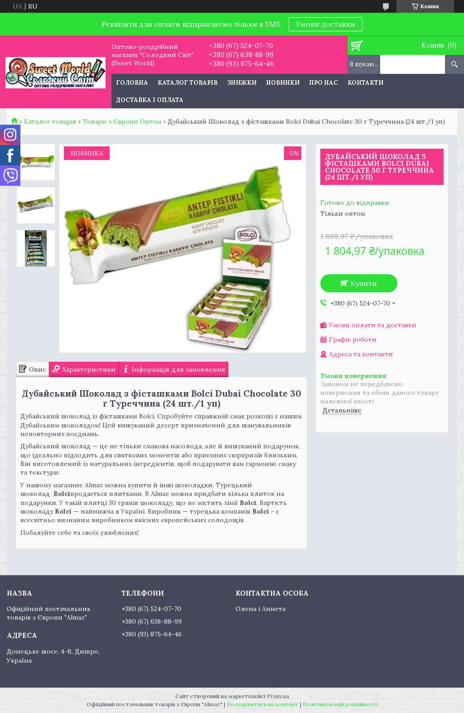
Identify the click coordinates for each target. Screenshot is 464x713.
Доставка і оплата (150, 100)
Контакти (365, 83)
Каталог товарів (188, 83)
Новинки (283, 83)
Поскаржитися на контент (263, 704)
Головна (132, 83)
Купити (363, 283)
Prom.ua (278, 696)
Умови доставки (325, 24)
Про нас (323, 83)
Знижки (241, 83)
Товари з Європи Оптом (122, 121)
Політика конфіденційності (340, 704)
